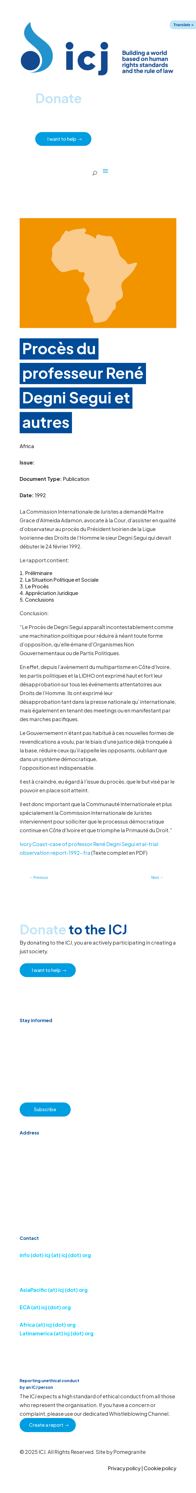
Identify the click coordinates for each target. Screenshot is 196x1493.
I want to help (61, 139)
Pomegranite (129, 1451)
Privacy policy (124, 1468)
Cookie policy (160, 1468)
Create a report (46, 1425)
